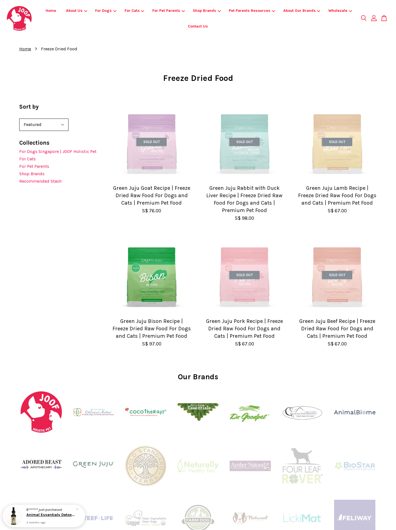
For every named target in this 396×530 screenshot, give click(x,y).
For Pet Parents (168, 10)
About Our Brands (301, 10)
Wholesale (340, 10)
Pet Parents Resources (252, 10)
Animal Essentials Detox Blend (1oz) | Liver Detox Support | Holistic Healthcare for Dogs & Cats (50, 515)
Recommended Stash (40, 181)
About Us (76, 10)
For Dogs (105, 10)
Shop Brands (207, 10)
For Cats (134, 10)
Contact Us (198, 26)
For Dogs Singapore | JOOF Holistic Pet (58, 151)
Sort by (29, 106)
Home (51, 10)
